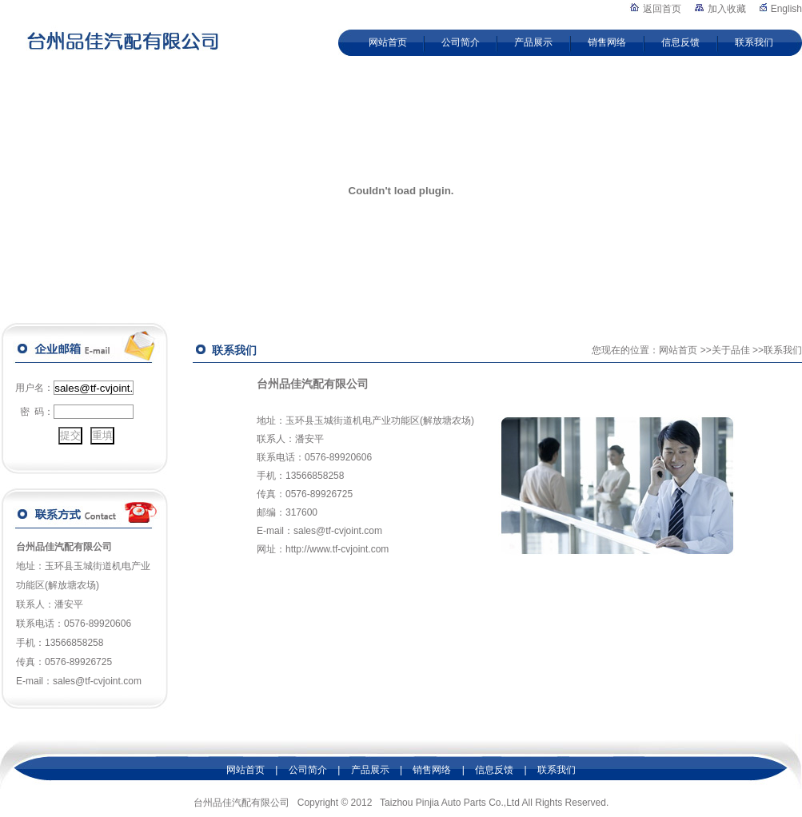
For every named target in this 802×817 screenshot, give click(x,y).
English (786, 8)
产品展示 (533, 42)
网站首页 (388, 42)
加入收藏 (727, 8)
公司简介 (460, 42)
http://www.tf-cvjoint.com (337, 549)
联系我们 (754, 42)
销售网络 (607, 42)
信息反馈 (680, 42)
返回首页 (662, 8)
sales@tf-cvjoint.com (337, 530)
